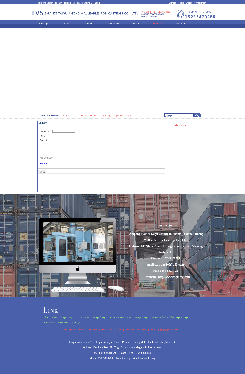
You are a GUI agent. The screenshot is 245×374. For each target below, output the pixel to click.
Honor (118, 330)
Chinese (172, 3)
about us (82, 330)
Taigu (74, 115)
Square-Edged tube (123, 115)
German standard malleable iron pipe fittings (170, 317)
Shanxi (66, 115)
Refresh (43, 166)
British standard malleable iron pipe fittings (62, 322)
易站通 (164, 330)
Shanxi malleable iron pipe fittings (58, 317)
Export (83, 115)
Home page (69, 330)
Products (93, 330)
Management (200, 3)
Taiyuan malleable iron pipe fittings (90, 317)
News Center (106, 330)
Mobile (181, 3)
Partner (153, 330)
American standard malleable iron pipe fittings (129, 317)
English (189, 3)
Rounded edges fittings (100, 115)
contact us (141, 330)
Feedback (129, 330)
